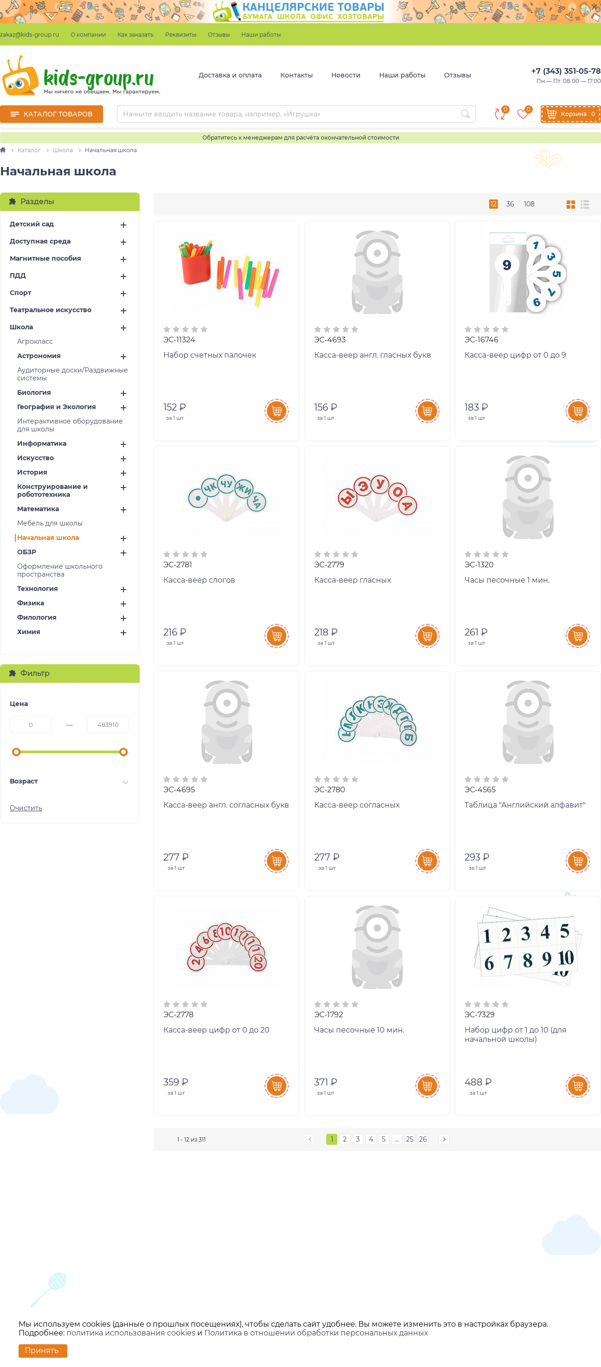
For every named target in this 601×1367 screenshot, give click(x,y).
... (397, 1139)
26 (423, 1139)
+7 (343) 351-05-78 (566, 71)
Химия (28, 632)
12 (494, 204)
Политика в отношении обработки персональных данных (316, 1332)
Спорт (20, 293)
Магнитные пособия (45, 259)
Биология (34, 393)
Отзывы (219, 34)
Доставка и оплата (230, 75)
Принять (41, 1350)
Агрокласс (35, 342)
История (32, 472)
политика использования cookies (130, 1332)
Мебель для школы (50, 523)
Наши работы (261, 34)
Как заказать (135, 34)
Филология (37, 618)
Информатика (41, 444)
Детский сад (32, 224)
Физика (30, 603)
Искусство (35, 458)
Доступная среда (40, 241)
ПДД (18, 276)
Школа (21, 327)
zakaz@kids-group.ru (29, 34)
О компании (88, 34)
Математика (38, 509)
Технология (37, 589)
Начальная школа (48, 538)
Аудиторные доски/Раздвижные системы (72, 374)
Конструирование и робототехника (52, 491)
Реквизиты (180, 34)
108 (529, 204)
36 (510, 204)
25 (410, 1139)
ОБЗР (26, 552)
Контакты (296, 75)
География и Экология (56, 407)
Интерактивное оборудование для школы (70, 425)
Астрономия (39, 356)
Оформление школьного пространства (60, 570)
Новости (346, 75)
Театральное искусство (50, 310)
